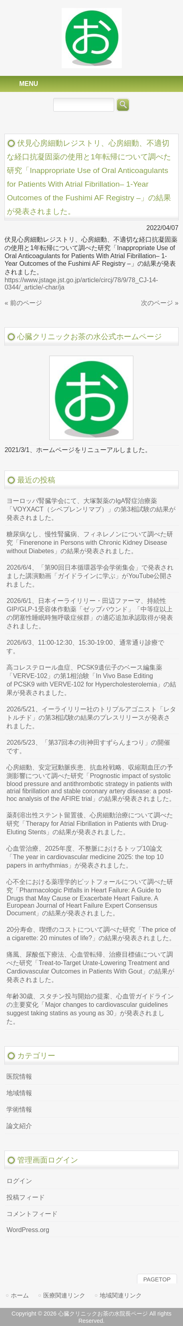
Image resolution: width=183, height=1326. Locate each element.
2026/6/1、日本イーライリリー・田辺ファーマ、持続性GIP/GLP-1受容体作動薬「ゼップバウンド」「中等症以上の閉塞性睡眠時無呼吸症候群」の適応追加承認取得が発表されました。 (89, 613)
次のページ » (159, 302)
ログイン (19, 1180)
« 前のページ (23, 302)
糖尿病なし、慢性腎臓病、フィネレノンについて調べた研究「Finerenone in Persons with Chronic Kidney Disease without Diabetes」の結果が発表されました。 (89, 542)
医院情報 (19, 1076)
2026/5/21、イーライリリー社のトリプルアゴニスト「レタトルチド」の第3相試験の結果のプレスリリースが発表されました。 (91, 717)
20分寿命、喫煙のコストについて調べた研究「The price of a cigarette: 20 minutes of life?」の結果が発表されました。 (90, 933)
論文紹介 (19, 1125)
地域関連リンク (121, 1295)
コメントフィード (32, 1213)
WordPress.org (27, 1229)
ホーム (20, 1295)
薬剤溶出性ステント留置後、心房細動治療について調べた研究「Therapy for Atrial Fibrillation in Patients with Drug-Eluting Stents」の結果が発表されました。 (89, 823)
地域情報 (19, 1093)
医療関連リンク (64, 1295)
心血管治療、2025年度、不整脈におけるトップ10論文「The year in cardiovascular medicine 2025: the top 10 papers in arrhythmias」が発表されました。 (84, 857)
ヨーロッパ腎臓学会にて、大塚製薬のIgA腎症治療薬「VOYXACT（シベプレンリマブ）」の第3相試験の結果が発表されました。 (90, 509)
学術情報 (19, 1109)
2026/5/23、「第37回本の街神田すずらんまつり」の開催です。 (88, 746)
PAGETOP (157, 1279)
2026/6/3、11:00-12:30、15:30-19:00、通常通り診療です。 (85, 646)
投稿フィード (25, 1197)
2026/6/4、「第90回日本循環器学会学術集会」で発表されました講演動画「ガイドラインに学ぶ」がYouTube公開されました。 (89, 576)
